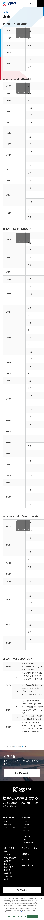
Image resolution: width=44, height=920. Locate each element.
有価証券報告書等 (10, 858)
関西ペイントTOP (8, 746)
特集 (5, 821)
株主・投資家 (8, 848)
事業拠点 (26, 824)
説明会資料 (7, 861)
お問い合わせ (23, 773)
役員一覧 (26, 830)
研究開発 (25, 853)
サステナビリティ (10, 827)
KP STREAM (8, 817)
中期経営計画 (8, 876)
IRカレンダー (8, 873)
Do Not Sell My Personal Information (15, 916)
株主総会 (7, 864)
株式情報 (7, 870)
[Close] (41, 899)
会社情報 (18, 746)
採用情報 (25, 859)
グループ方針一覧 (29, 842)
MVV (24, 833)
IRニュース (7, 852)
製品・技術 (7, 824)
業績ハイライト (9, 867)
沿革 (24, 839)
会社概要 (26, 821)
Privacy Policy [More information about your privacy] (20, 912)
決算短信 (7, 855)
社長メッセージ (28, 827)
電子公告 (7, 879)
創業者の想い (27, 836)
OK (33, 916)
